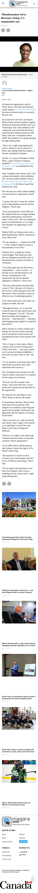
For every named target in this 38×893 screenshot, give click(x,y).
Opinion (22, 834)
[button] (3, 30)
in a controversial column (25, 109)
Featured (22, 838)
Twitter (23, 854)
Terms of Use (6, 859)
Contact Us (6, 852)
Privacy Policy (6, 855)
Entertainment (7, 842)
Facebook (24, 852)
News (4, 838)
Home (4, 834)
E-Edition (23, 842)
